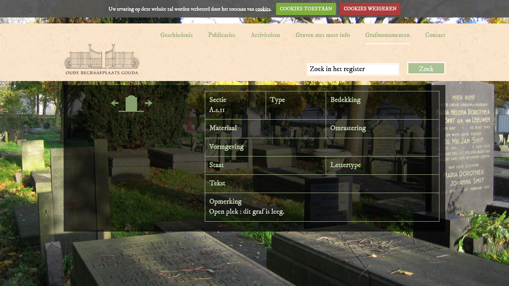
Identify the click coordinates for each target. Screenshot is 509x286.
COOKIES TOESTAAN (306, 9)
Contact (435, 35)
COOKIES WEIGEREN (370, 9)
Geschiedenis (176, 35)
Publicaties (221, 35)
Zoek (426, 69)
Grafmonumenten (387, 35)
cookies (262, 9)
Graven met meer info (322, 35)
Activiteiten (265, 35)
